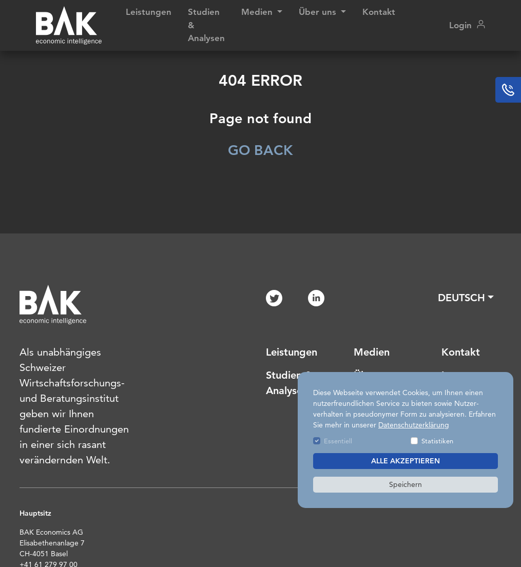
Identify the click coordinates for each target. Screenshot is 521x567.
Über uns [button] (319, 12)
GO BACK (260, 150)
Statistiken (437, 441)
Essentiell (338, 441)
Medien (372, 352)
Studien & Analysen (206, 25)
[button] (465, 297)
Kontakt (378, 12)
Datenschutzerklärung (413, 424)
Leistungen (148, 12)
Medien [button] (258, 12)
